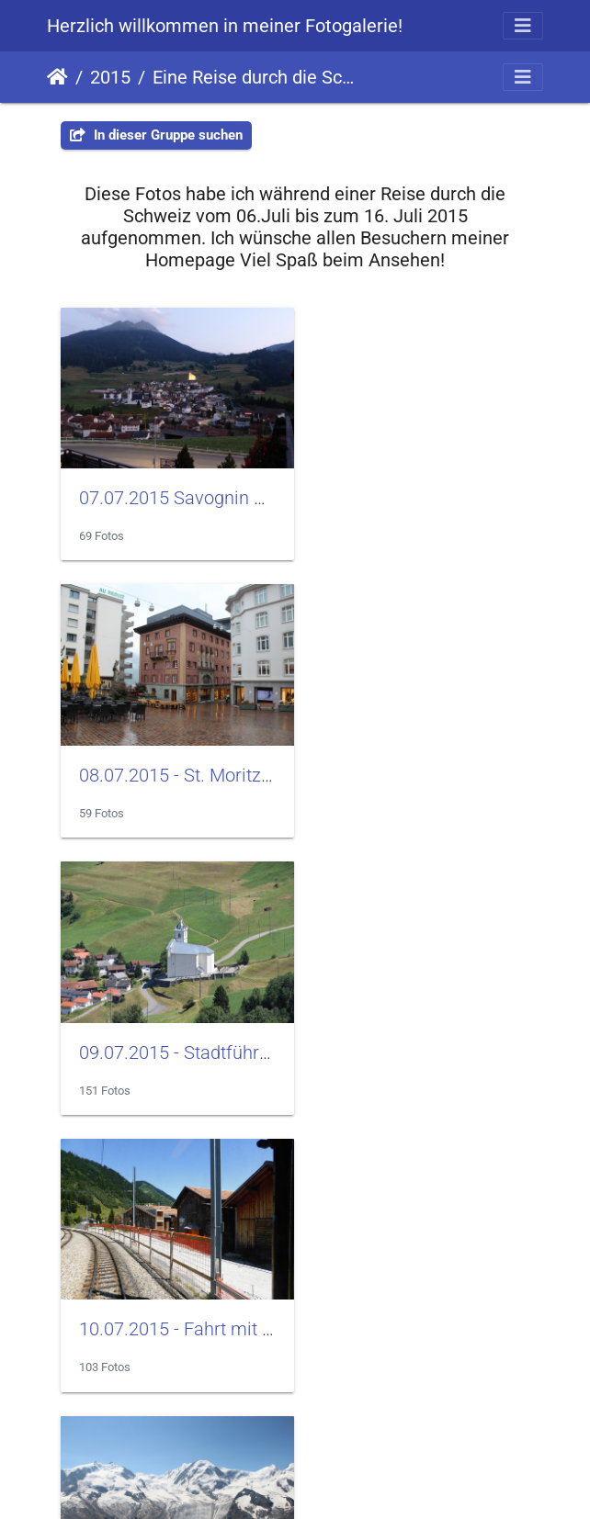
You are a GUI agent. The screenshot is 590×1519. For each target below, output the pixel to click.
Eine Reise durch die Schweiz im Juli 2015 (256, 77)
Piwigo (246, 1406)
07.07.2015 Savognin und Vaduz (209, 489)
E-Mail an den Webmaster (362, 1406)
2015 (110, 77)
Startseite (57, 77)
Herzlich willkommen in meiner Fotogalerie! (225, 26)
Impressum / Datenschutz (294, 1429)
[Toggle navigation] (523, 25)
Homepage (295, 1466)
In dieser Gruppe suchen (156, 135)
